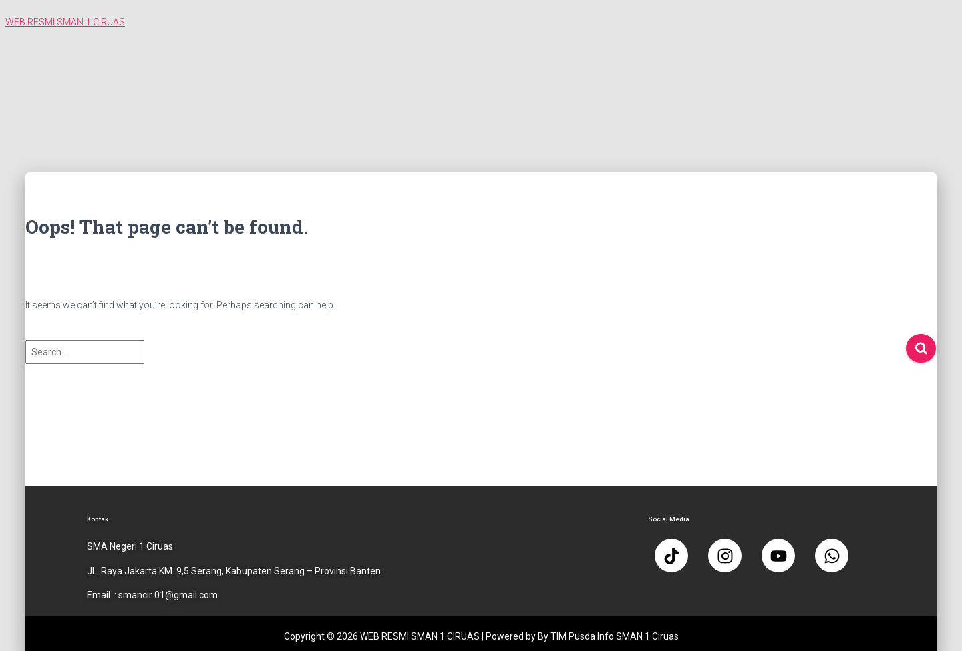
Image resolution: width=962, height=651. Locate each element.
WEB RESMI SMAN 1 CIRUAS (65, 22)
